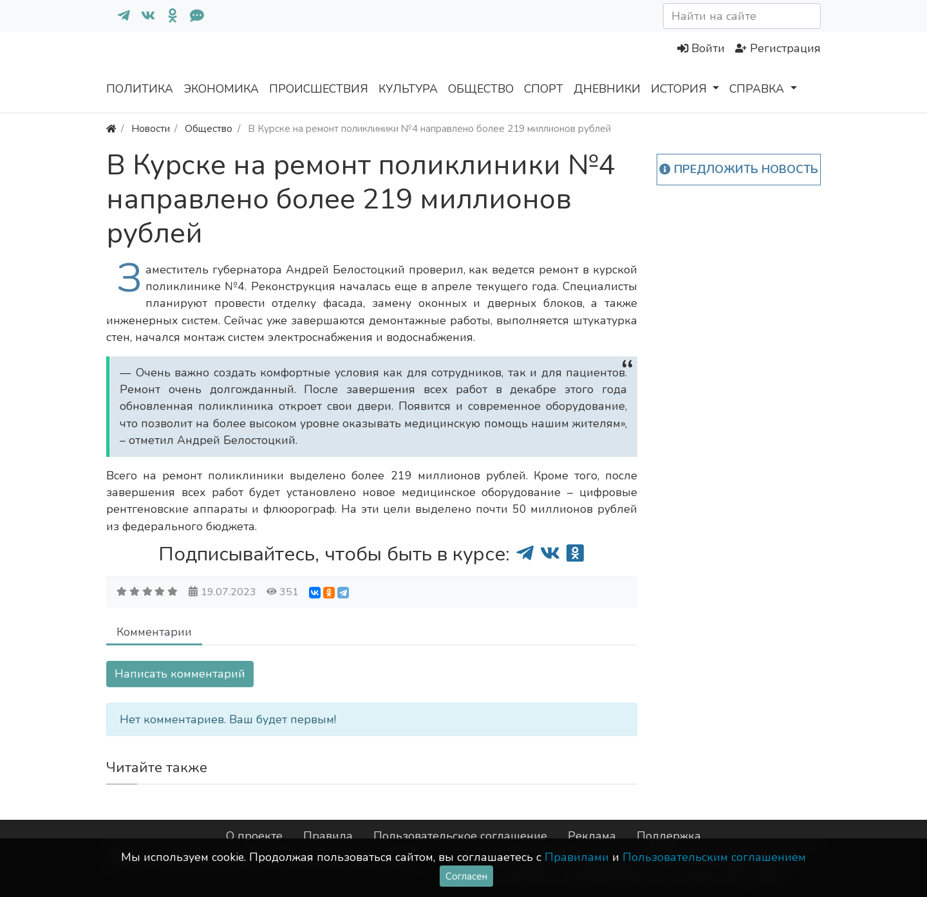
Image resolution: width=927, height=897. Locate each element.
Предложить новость (738, 169)
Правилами (577, 857)
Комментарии (154, 632)
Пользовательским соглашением (714, 857)
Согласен (466, 876)
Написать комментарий (180, 673)
